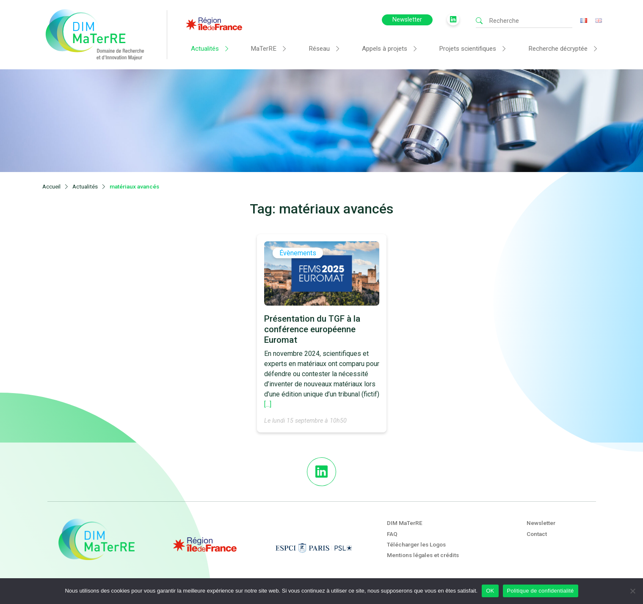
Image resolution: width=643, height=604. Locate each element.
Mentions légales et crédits (423, 555)
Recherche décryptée (558, 48)
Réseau (319, 48)
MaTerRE (263, 48)
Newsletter (407, 19)
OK (490, 591)
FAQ (392, 533)
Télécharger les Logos (416, 544)
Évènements (297, 254)
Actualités (205, 48)
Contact (537, 533)
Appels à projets (384, 48)
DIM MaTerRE (404, 522)
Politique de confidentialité (540, 591)
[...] (267, 405)
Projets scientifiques (467, 48)
